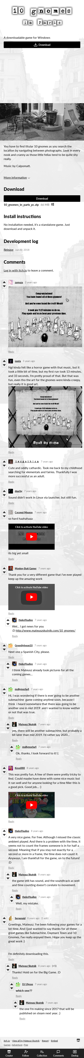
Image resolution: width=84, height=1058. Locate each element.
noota (18, 361)
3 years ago (29, 361)
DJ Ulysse (27, 984)
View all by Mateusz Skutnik (25, 1040)
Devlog (74, 1053)
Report (45, 1040)
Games (7, 1044)
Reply (11, 351)
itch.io (7, 1040)
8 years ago (33, 767)
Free (26, 1044)
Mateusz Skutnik (27, 724)
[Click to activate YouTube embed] (31, 537)
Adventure (17, 1044)
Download (42, 45)
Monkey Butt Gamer (26, 568)
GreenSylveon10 (24, 645)
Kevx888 (20, 767)
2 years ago (31, 282)
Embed (54, 1040)
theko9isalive (26, 620)
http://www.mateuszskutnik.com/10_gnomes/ (45, 630)
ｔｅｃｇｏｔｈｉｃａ (27, 461)
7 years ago (47, 461)
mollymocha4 (22, 689)
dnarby (18, 491)
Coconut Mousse (24, 512)
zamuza (19, 282)
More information (17, 177)
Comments (58, 1053)
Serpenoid (20, 918)
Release (8, 249)
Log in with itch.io (15, 270)
